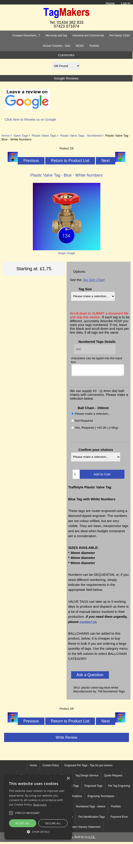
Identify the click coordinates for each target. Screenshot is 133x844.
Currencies (66, 55)
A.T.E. (92, 839)
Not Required (84, 422)
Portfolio (94, 45)
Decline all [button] (53, 823)
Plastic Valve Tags (44, 135)
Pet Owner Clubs (119, 35)
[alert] (38, 807)
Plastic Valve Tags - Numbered (80, 135)
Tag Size (85, 289)
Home (110, 3)
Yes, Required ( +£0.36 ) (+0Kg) (96, 429)
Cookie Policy (51, 767)
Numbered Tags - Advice (90, 808)
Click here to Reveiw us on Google (30, 119)
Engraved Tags (93, 787)
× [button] (68, 778)
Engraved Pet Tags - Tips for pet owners (89, 767)
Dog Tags (73, 787)
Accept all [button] (22, 823)
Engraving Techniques (101, 798)
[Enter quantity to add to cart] (76, 476)
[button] (38, 831)
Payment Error (119, 818)
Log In (125, 3)
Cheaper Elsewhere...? (26, 35)
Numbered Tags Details (96, 341)
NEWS (80, 45)
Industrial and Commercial (88, 35)
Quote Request (113, 777)
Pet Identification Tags (92, 818)
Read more (40, 804)
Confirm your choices (95, 452)
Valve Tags (20, 135)
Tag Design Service (86, 777)
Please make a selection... (93, 415)
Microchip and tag (56, 35)
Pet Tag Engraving (119, 787)
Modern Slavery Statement (84, 829)
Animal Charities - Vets (56, 45)
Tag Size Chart (93, 280)
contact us (88, 624)
